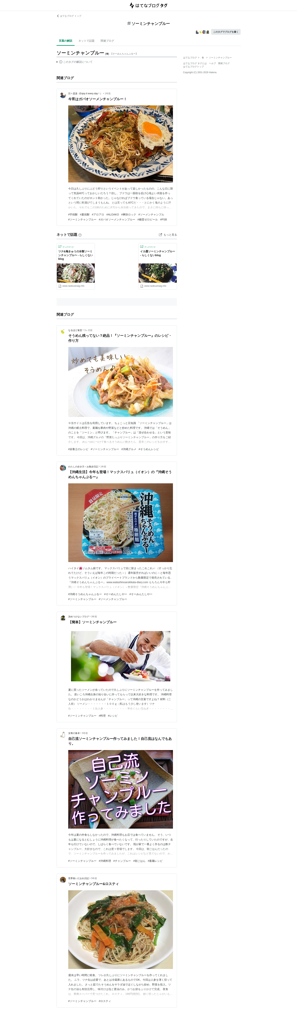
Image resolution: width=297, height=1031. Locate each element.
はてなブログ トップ (69, 16)
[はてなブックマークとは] (79, 235)
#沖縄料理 (105, 860)
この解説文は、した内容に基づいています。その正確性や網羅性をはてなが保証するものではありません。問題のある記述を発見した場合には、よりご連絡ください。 (75, 62)
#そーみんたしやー (140, 594)
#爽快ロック (128, 214)
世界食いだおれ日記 (78, 878)
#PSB (163, 219)
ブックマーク (66, 246)
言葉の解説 (65, 40)
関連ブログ (107, 40)
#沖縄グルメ (128, 449)
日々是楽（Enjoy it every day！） (85, 93)
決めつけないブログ (78, 616)
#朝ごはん (139, 860)
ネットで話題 (86, 40)
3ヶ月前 (88, 330)
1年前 (108, 93)
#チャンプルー (122, 860)
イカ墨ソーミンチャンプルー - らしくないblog (157, 253)
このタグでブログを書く (226, 32)
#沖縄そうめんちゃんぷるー (85, 594)
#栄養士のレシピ (78, 449)
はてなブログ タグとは (195, 63)
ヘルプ (212, 63)
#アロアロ (98, 214)
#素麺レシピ (155, 860)
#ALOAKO (112, 214)
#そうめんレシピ (149, 449)
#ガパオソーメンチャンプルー (117, 219)
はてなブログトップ (193, 66)
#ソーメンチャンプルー (113, 599)
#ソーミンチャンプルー (82, 219)
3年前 (94, 616)
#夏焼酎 (85, 214)
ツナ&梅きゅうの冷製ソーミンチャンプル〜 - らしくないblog (75, 255)
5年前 (85, 733)
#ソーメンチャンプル (151, 214)
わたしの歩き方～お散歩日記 (83, 466)
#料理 (102, 715)
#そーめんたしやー (115, 594)
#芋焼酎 (73, 214)
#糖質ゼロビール (147, 219)
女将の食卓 (74, 733)
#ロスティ (105, 1001)
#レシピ (113, 715)
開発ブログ (224, 63)
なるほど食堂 (75, 330)
